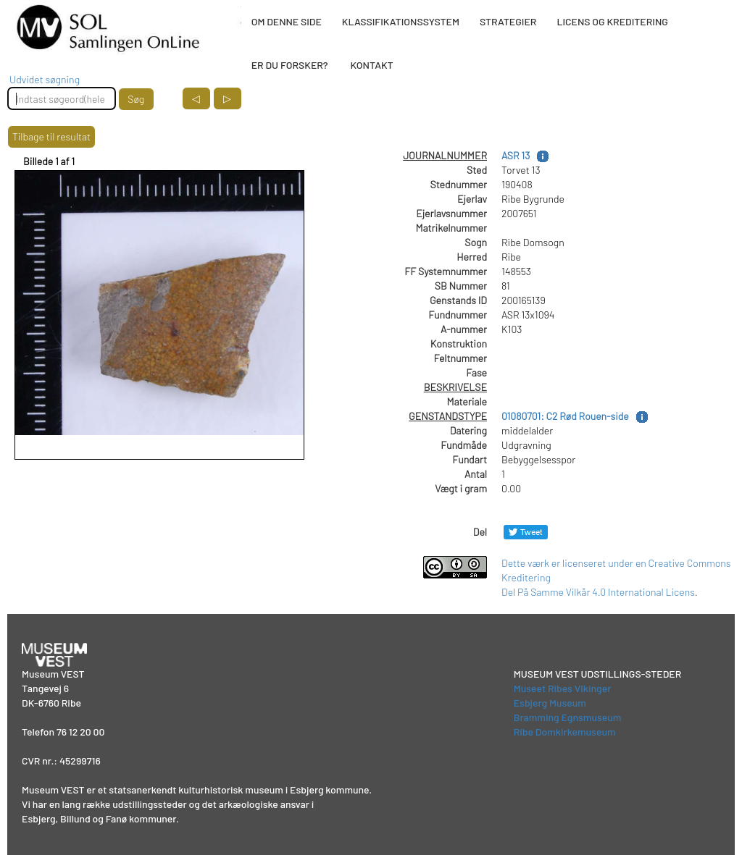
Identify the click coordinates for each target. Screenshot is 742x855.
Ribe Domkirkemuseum (565, 731)
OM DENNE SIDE (286, 21)
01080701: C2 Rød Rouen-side (565, 416)
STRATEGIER (508, 21)
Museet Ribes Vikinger (563, 688)
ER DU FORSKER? (289, 65)
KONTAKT (371, 65)
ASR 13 (515, 155)
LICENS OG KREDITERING (612, 21)
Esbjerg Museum (550, 702)
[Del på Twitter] (526, 532)
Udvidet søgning (44, 79)
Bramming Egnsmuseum (568, 717)
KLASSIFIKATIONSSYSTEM (400, 21)
